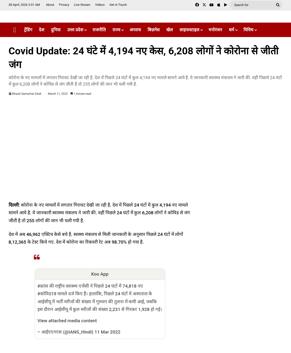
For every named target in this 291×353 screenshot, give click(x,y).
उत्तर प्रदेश (75, 29)
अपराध (135, 29)
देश (41, 29)
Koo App (100, 274)
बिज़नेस (154, 29)
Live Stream (82, 4)
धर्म (231, 29)
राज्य (116, 29)
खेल (169, 29)
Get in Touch (118, 4)
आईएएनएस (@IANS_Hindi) (67, 332)
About (50, 4)
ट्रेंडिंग (28, 29)
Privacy (64, 4)
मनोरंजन (215, 29)
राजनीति (99, 29)
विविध (248, 29)
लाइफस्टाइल (189, 29)
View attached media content (67, 320)
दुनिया (56, 29)
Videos (100, 4)
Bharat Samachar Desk (27, 93)
